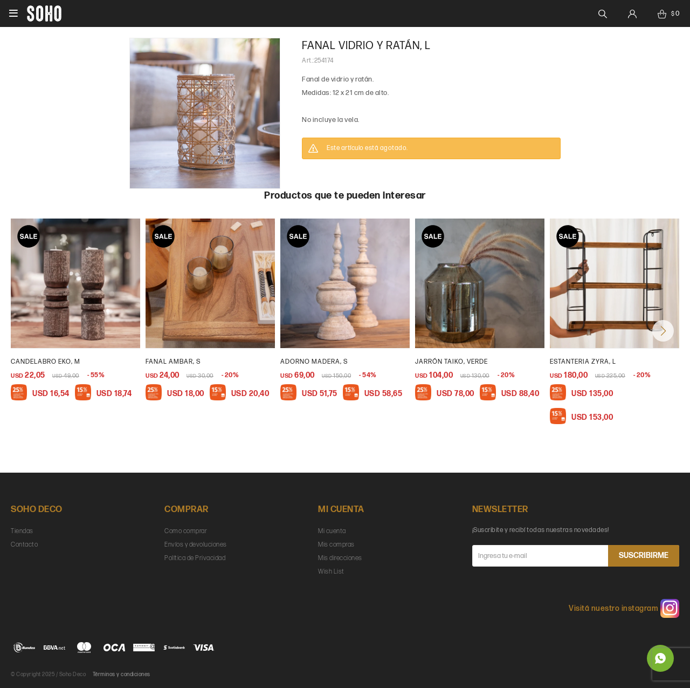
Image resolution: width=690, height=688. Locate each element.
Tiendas (22, 531)
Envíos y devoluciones (195, 545)
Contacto (24, 545)
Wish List (331, 572)
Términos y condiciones (121, 674)
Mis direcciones (340, 558)
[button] (663, 331)
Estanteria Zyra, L (583, 362)
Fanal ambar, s (173, 362)
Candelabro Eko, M (45, 362)
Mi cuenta (332, 531)
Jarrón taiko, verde (451, 362)
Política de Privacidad (194, 558)
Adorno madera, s (314, 362)
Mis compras (336, 545)
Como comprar (185, 531)
